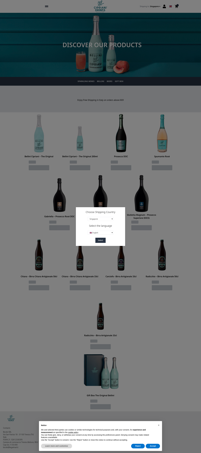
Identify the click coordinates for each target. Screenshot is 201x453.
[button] (159, 425)
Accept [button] (153, 446)
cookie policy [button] (73, 432)
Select (100, 240)
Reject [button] (138, 446)
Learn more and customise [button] (56, 446)
